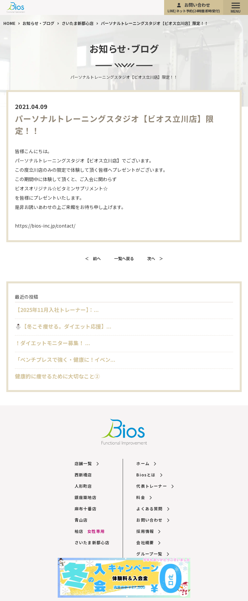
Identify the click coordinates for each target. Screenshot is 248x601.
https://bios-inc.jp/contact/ (45, 225)
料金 (144, 497)
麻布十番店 (85, 508)
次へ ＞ (155, 258)
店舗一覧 (86, 463)
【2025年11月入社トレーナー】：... (57, 310)
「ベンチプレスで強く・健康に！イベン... (65, 359)
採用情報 (148, 531)
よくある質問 (152, 508)
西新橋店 (83, 474)
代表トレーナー (154, 486)
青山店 (81, 520)
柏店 (90, 531)
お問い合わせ (193, 7)
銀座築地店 (85, 497)
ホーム (146, 463)
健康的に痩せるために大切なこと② (57, 376)
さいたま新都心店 (92, 542)
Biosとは (149, 474)
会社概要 (148, 542)
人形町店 (83, 486)
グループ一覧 (152, 553)
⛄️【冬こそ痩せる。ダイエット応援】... (63, 326)
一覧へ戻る (124, 258)
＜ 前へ (93, 258)
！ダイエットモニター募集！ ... (52, 343)
